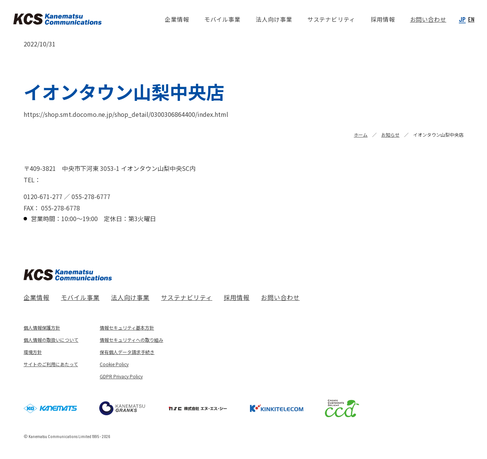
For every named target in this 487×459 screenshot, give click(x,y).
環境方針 (33, 352)
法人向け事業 (130, 297)
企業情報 (36, 297)
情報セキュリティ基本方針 (127, 327)
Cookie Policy (114, 364)
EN (471, 19)
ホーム (361, 134)
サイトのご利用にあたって (51, 364)
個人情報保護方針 (42, 327)
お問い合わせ (280, 297)
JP (462, 19)
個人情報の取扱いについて (51, 339)
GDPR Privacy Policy (121, 376)
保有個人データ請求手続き (127, 352)
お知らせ (390, 134)
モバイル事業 (80, 297)
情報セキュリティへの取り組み (131, 339)
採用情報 (237, 297)
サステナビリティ (186, 297)
